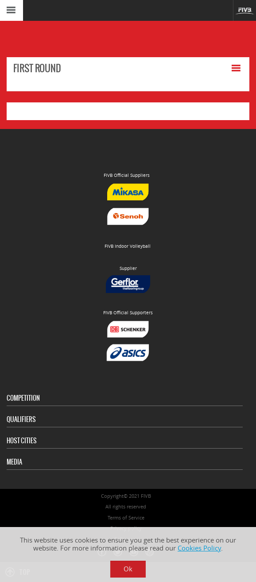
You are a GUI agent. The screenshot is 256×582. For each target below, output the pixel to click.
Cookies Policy (199, 548)
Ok (128, 569)
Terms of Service (126, 517)
